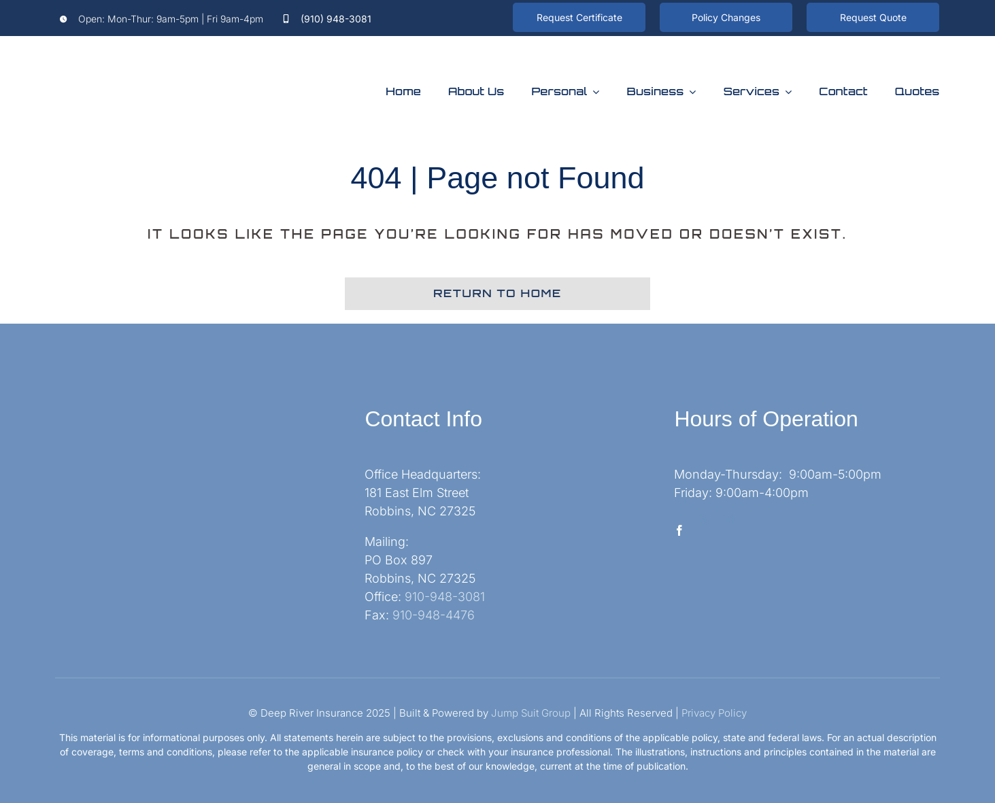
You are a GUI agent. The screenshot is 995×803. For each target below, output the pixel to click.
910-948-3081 (445, 597)
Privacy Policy (714, 712)
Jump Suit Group (531, 712)
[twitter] (703, 519)
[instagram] (728, 519)
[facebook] (679, 519)
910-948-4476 (433, 615)
